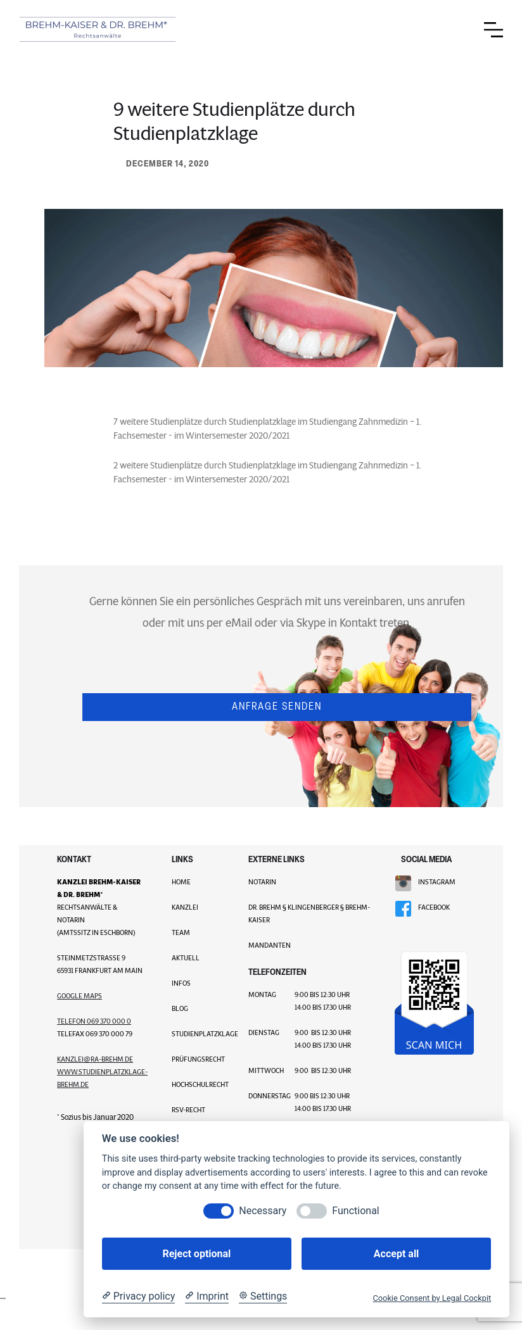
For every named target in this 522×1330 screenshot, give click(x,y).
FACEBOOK (434, 907)
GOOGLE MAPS (79, 996)
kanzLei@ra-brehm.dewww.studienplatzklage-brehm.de (101, 1071)
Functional (355, 1211)
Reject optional (196, 1254)
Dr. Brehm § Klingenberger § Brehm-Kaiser (309, 913)
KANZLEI (185, 907)
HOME (181, 882)
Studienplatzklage (200, 1034)
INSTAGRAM (436, 882)
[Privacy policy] (138, 1296)
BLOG (180, 1008)
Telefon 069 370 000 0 (94, 1021)
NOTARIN (262, 882)
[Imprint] (207, 1296)
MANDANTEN (269, 945)
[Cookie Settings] (263, 1296)
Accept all (396, 1254)
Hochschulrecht (200, 1084)
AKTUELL (186, 958)
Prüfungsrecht (198, 1059)
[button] (493, 30)
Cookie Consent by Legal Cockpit (431, 1298)
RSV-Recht (188, 1110)
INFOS (181, 983)
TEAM (181, 932)
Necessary (262, 1211)
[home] (98, 30)
